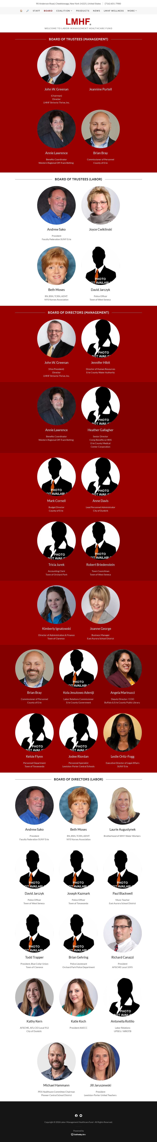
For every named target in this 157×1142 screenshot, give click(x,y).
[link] (78, 21)
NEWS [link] (96, 10)
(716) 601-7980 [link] (113, 3)
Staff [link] (36, 10)
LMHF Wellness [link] (114, 10)
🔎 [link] (27, 10)
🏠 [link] (21, 10)
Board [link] (48, 10)
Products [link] (83, 10)
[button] (64, 10)
